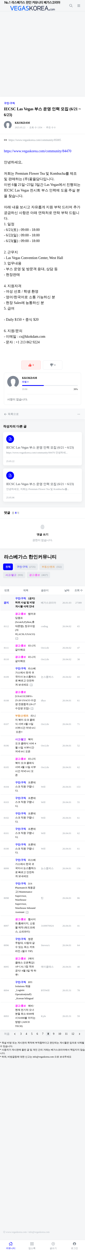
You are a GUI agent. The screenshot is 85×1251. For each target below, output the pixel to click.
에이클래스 (47, 966)
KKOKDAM (22, 122)
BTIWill (45, 990)
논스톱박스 (47, 677)
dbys (43, 700)
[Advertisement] (42, 53)
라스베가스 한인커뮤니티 (30, 556)
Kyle (43, 1016)
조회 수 (78, 590)
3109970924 (47, 925)
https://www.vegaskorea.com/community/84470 (37, 151)
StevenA (45, 945)
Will (43, 786)
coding (44, 626)
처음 (7, 1033)
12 (73, 1033)
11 (66, 1033)
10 (59, 1033)
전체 (8, 566)
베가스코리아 (48, 602)
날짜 (66, 590)
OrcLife (45, 647)
